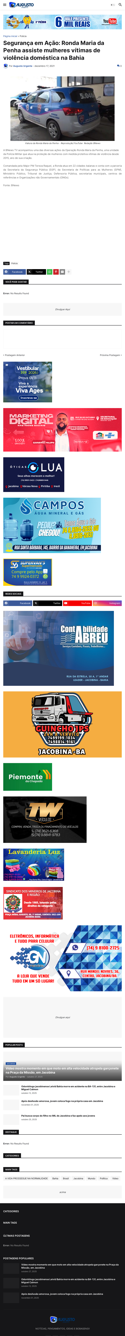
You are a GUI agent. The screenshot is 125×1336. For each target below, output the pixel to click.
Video (115, 1178)
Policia (23, 36)
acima (62, 1192)
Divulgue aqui (62, 1017)
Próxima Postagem (110, 355)
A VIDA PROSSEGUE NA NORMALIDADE (26, 1178)
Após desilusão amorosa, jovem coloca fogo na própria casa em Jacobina (62, 1101)
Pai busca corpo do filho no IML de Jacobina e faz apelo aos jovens (58, 1115)
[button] (4, 5)
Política (104, 1178)
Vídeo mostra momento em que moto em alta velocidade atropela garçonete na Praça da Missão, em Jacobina (70, 1266)
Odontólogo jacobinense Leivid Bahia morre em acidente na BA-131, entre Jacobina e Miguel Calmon (68, 1088)
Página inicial (10, 36)
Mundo (91, 1178)
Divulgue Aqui (62, 309)
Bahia (55, 1178)
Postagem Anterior (15, 355)
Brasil (66, 1178)
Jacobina (78, 1178)
